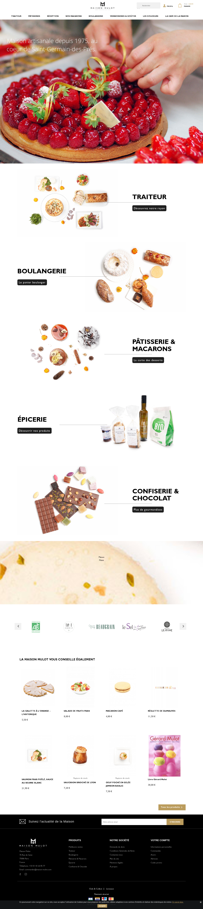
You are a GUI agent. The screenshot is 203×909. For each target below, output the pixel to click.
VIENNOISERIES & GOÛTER (123, 16)
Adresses (154, 858)
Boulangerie (73, 854)
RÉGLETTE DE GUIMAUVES (162, 711)
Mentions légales (116, 862)
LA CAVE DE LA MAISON (176, 16)
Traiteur (72, 850)
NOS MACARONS (74, 16)
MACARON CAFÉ (114, 711)
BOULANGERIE (96, 16)
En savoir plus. (178, 902)
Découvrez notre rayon (149, 208)
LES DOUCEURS (150, 16)
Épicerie (72, 862)
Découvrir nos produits (34, 431)
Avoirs (153, 854)
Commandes (156, 850)
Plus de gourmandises (148, 509)
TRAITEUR (16, 16)
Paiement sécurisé (101, 894)
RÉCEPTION (53, 16)
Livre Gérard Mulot (157, 780)
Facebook (20, 874)
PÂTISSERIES (34, 16)
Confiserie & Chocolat (78, 866)
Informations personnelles (161, 846)
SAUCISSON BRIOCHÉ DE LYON (80, 783)
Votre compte (160, 840)
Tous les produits (172, 807)
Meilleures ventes (76, 846)
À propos (113, 866)
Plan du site (114, 858)
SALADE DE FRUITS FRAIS (77, 711)
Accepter (102, 906)
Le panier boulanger (32, 282)
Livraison (110, 888)
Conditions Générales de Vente (122, 850)
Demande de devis (117, 846)
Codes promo (156, 862)
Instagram (26, 874)
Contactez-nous (116, 854)
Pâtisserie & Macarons (77, 858)
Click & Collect (95, 888)
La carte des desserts (148, 360)
